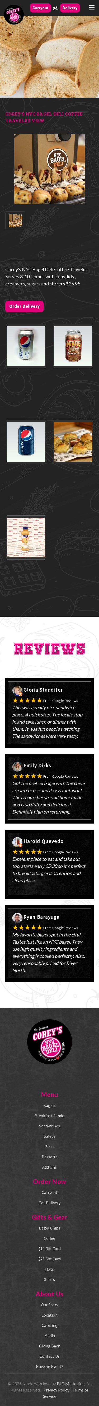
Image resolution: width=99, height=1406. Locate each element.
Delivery (70, 8)
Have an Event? (49, 1366)
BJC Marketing (71, 1383)
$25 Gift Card (50, 1258)
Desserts (50, 1156)
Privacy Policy (56, 1389)
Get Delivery (49, 1202)
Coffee (49, 1238)
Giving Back (49, 1345)
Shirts (49, 1279)
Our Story (49, 1304)
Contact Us (50, 1356)
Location (49, 1315)
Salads (49, 1136)
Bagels (49, 1105)
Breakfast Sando (49, 1115)
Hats (49, 1269)
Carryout (40, 8)
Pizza (50, 1146)
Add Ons (49, 1167)
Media (49, 1335)
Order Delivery (24, 306)
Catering (50, 1325)
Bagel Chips (49, 1228)
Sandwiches (49, 1125)
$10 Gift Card (50, 1248)
